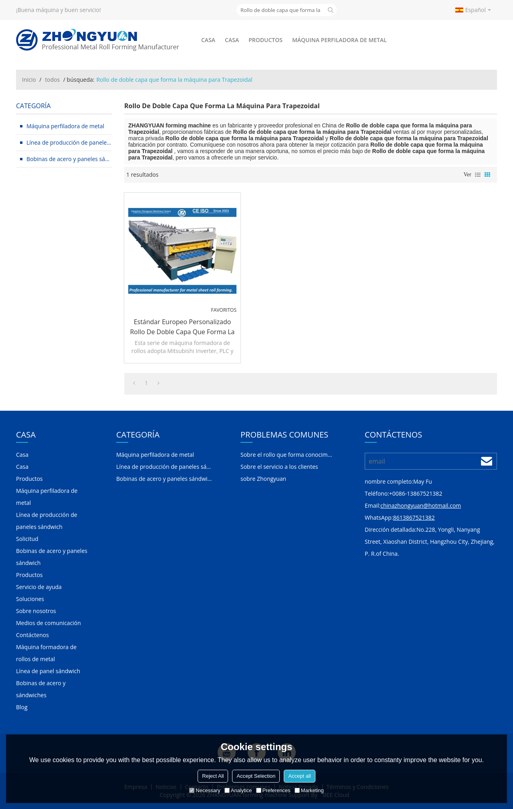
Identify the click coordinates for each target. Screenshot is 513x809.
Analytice (238, 790)
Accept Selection (255, 776)
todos (52, 79)
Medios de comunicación (48, 623)
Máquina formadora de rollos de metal (46, 653)
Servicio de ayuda (39, 587)
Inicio (29, 79)
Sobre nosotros (36, 611)
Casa (208, 40)
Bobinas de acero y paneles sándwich (51, 557)
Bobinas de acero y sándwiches (40, 689)
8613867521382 (414, 517)
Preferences (273, 790)
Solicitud (27, 539)
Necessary (204, 790)
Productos (265, 40)
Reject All (213, 776)
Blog (22, 707)
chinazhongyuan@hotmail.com (420, 505)
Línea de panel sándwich (48, 671)
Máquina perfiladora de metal (339, 40)
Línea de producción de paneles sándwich (46, 521)
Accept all (299, 776)
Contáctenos (32, 635)
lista (478, 175)
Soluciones (30, 599)
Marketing (309, 790)
